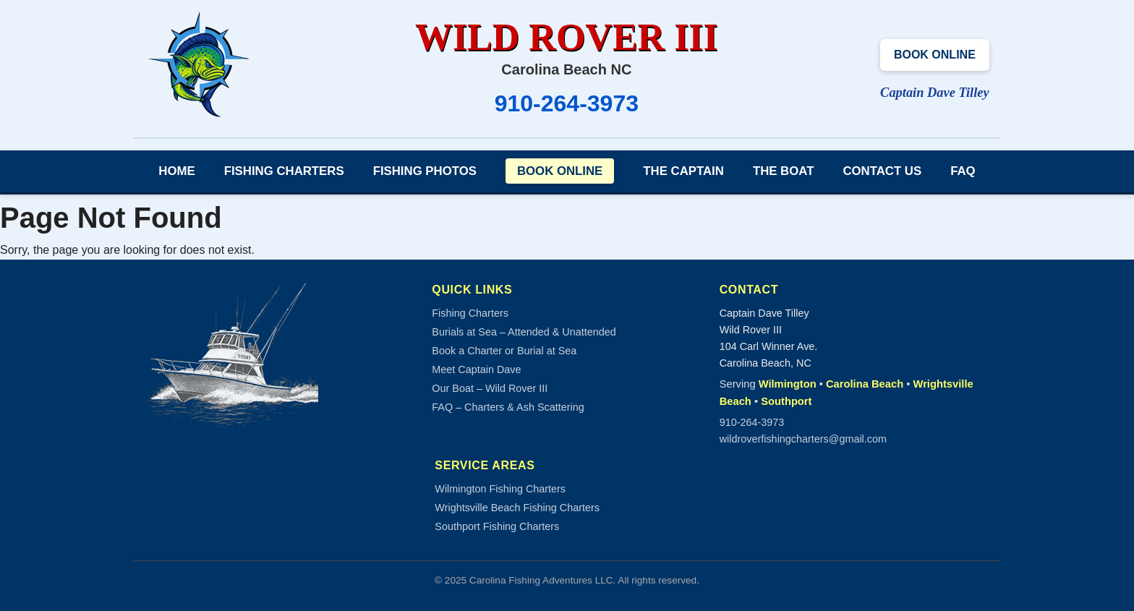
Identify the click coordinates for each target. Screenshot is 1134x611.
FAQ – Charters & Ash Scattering (508, 407)
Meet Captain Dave (476, 369)
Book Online (935, 54)
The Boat (783, 171)
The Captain (683, 171)
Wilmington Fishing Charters (500, 489)
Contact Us (882, 171)
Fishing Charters (284, 171)
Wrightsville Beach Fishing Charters (517, 507)
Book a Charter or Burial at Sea (504, 350)
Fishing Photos (425, 171)
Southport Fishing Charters (497, 526)
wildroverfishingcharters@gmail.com (803, 439)
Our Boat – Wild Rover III (489, 388)
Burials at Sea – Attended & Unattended (523, 332)
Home (176, 171)
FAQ (963, 171)
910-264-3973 (567, 103)
